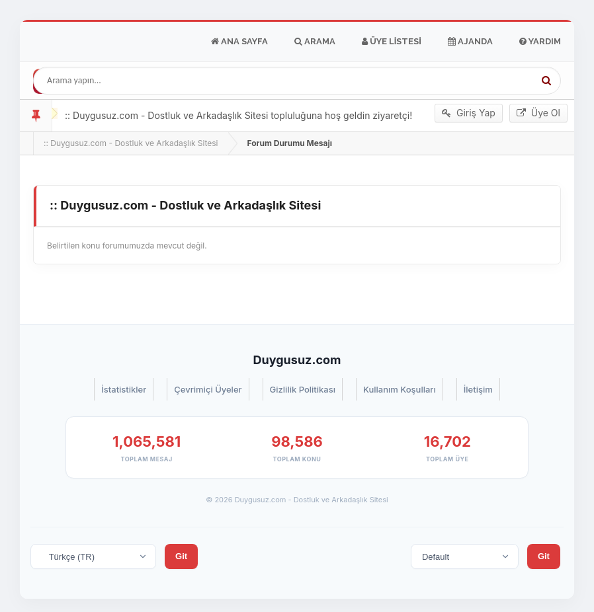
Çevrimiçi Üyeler (207, 389)
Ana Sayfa (239, 41)
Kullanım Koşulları (399, 389)
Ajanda (470, 41)
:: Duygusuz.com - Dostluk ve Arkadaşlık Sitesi (131, 143)
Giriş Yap (468, 113)
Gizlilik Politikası (302, 389)
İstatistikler (123, 389)
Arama (314, 41)
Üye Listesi (391, 41)
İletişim (478, 389)
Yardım (540, 41)
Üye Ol (538, 113)
